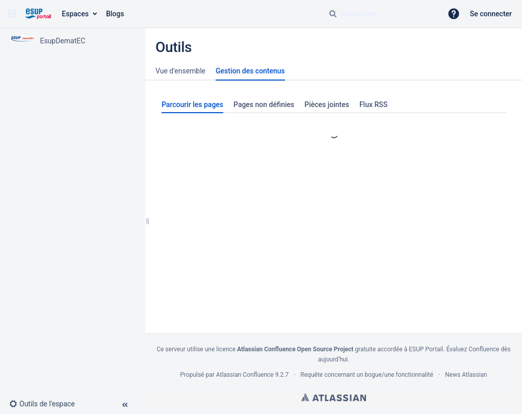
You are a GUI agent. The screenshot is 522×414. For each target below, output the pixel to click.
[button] (12, 14)
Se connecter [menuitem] (491, 14)
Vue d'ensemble (180, 71)
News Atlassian (466, 374)
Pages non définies (263, 104)
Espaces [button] (75, 14)
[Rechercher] (333, 14)
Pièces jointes (326, 104)
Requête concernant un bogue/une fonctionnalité (366, 374)
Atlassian (333, 397)
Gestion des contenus (250, 71)
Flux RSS (373, 104)
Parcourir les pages (192, 104)
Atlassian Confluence (245, 374)
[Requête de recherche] (381, 14)
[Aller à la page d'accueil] (38, 14)
